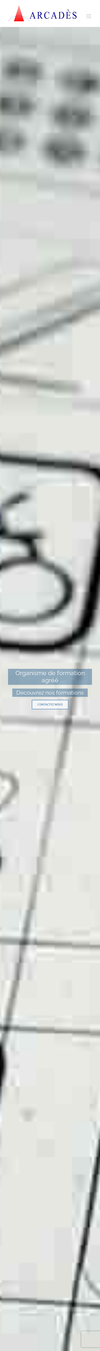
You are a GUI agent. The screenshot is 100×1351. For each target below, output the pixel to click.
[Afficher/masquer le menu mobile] (89, 16)
